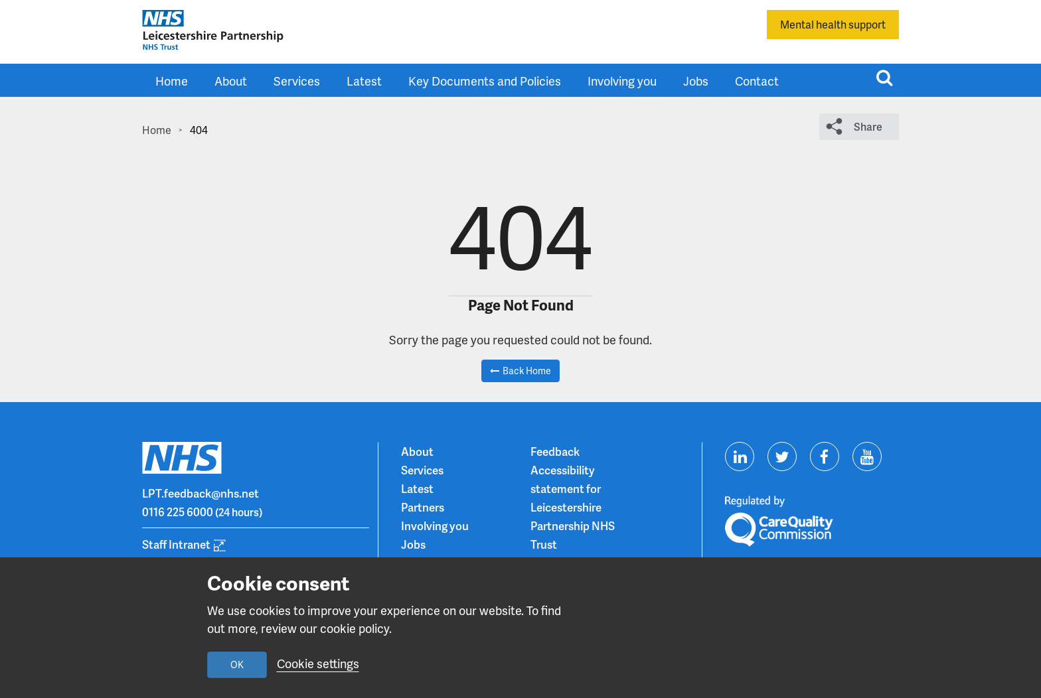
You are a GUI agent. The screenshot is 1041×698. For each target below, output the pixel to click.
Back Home (527, 370)
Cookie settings (318, 663)
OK (237, 664)
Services (297, 80)
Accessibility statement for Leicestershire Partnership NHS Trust (572, 507)
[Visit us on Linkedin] (739, 456)
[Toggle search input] (884, 77)
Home (171, 80)
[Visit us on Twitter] (782, 456)
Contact (757, 80)
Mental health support (833, 24)
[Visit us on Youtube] (867, 456)
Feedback (555, 451)
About (230, 80)
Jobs (695, 80)
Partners (422, 507)
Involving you (622, 80)
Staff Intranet (176, 544)
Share (868, 126)
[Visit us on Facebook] (824, 456)
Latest (364, 80)
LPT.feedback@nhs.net (200, 493)
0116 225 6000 (177, 512)
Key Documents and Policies (484, 80)
